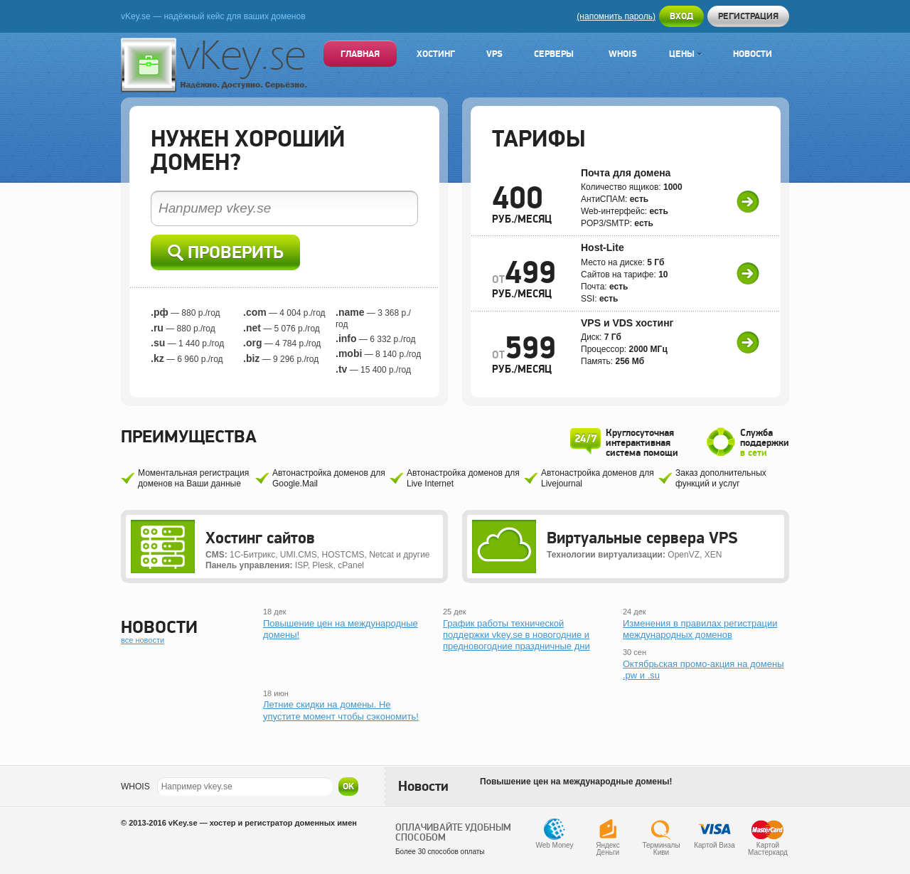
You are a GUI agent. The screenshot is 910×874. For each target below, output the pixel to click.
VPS (494, 53)
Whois (623, 53)
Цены (685, 53)
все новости (142, 640)
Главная (360, 53)
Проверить (226, 253)
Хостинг (436, 53)
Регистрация (748, 16)
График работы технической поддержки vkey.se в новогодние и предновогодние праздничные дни (516, 635)
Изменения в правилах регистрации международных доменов (700, 629)
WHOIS (135, 787)
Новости (752, 53)
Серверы (554, 53)
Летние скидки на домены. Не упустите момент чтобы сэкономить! (341, 710)
